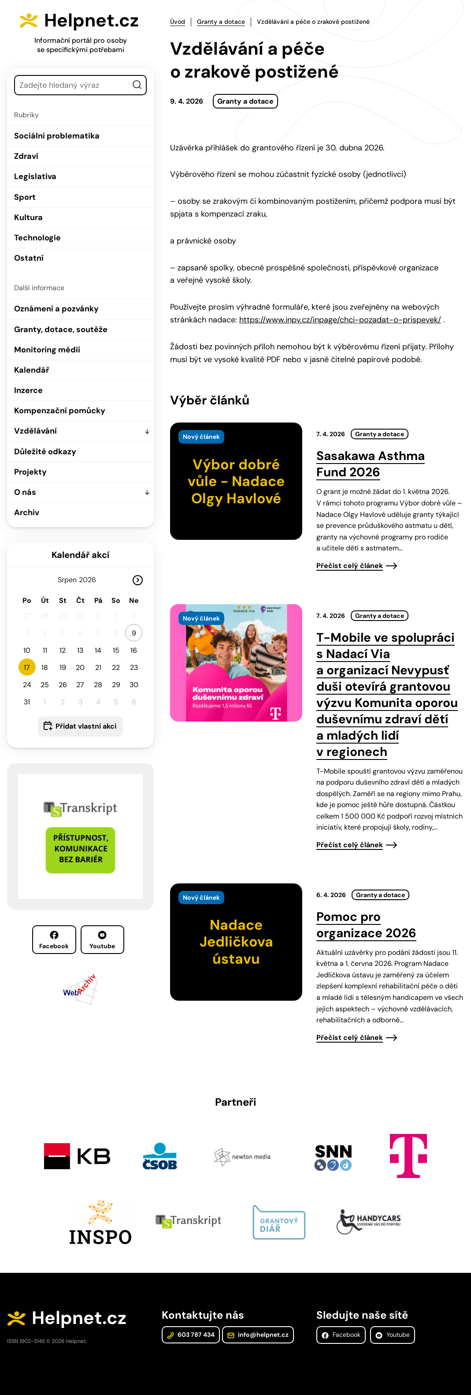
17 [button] (27, 667)
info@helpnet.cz (258, 1335)
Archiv (26, 512)
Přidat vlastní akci (86, 726)
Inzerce (28, 390)
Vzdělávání (35, 431)
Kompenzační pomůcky (59, 410)
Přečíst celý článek (349, 565)
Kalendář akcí (80, 555)
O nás (25, 492)
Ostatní (29, 258)
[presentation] (236, 481)
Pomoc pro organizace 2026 (366, 925)
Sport (25, 197)
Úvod (177, 22)
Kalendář (31, 370)
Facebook (54, 940)
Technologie (37, 237)
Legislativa (35, 176)
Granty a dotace (221, 22)
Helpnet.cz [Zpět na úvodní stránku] (91, 20)
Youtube (102, 940)
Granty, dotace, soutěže (61, 329)
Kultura (28, 217)
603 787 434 (191, 1335)
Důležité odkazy (45, 451)
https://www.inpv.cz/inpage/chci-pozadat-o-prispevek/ (340, 319)
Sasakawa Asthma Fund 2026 (370, 464)
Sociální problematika (57, 136)
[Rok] (91, 579)
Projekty (30, 472)
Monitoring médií (47, 349)
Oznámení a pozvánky (56, 308)
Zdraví (26, 156)
